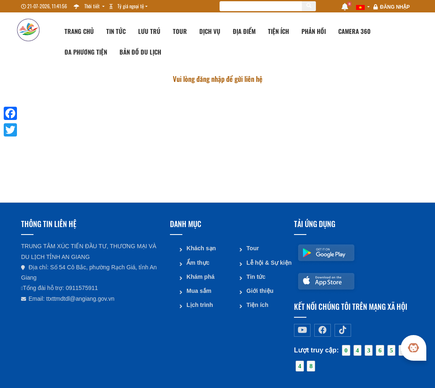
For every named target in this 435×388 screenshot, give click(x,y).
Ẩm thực (197, 262)
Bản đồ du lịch (140, 51)
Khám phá (200, 276)
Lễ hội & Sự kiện (267, 262)
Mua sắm (198, 290)
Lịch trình (199, 304)
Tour (180, 31)
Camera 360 (354, 31)
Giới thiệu (259, 290)
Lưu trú (149, 31)
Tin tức (116, 31)
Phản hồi (313, 31)
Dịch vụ (209, 31)
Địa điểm (244, 31)
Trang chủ (79, 31)
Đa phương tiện (86, 51)
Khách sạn (201, 248)
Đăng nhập (395, 7)
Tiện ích (278, 31)
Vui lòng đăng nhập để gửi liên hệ (218, 79)
